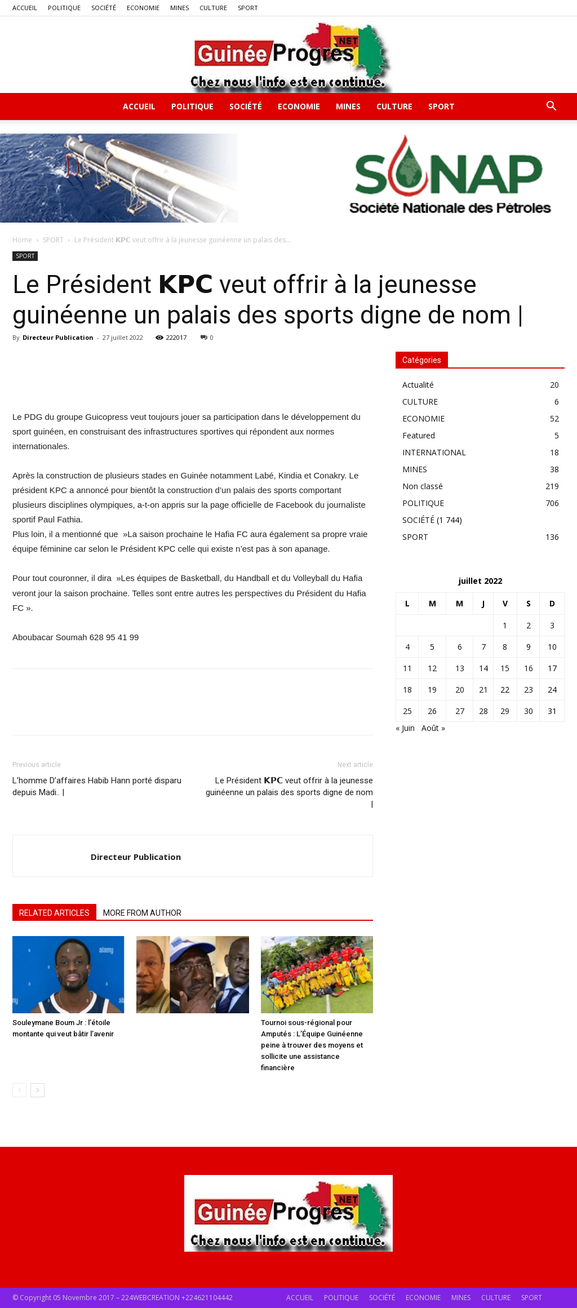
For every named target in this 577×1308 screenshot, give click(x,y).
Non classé (422, 486)
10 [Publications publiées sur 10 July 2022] (552, 646)
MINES (179, 7)
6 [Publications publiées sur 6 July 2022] (460, 646)
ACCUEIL (24, 7)
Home (22, 240)
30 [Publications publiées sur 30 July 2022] (528, 711)
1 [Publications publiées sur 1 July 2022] (505, 625)
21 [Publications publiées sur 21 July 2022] (483, 689)
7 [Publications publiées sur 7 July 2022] (483, 646)
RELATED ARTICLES (54, 912)
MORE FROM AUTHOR (142, 912)
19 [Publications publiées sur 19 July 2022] (432, 689)
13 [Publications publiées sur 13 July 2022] (459, 668)
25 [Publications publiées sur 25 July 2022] (407, 711)
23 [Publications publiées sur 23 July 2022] (528, 689)
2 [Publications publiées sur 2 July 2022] (528, 625)
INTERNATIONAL (434, 452)
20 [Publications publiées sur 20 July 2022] (459, 689)
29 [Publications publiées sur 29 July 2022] (504, 711)
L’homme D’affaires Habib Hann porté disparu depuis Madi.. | (96, 786)
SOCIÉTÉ (103, 7)
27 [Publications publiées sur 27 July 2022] (459, 711)
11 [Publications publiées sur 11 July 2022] (407, 668)
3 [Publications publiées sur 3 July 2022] (552, 625)
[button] (551, 107)
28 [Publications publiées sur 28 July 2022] (483, 711)
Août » (433, 727)
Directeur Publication (58, 337)
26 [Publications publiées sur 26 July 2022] (432, 711)
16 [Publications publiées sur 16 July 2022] (528, 668)
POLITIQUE (64, 7)
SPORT (248, 7)
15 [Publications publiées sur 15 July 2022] (504, 668)
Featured (418, 435)
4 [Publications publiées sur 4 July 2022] (407, 646)
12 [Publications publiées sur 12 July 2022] (432, 668)
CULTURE (213, 7)
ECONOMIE (143, 7)
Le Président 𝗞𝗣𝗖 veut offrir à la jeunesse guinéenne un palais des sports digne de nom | (289, 792)
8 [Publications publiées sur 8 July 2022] (505, 646)
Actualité (418, 384)
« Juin (405, 727)
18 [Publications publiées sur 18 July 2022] (407, 689)
